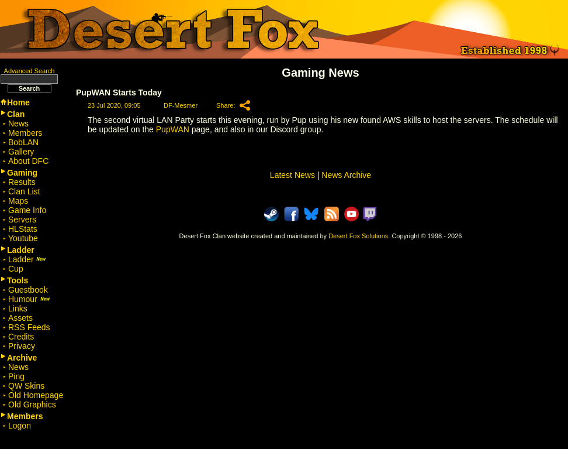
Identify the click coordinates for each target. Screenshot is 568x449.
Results (22, 182)
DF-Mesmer (181, 105)
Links (17, 308)
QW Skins (26, 385)
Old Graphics (32, 404)
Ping (16, 376)
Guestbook (28, 289)
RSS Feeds (29, 327)
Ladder (27, 259)
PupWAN (172, 129)
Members (25, 133)
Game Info (27, 210)
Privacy (21, 346)
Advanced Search (29, 70)
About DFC (28, 161)
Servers (22, 219)
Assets (20, 318)
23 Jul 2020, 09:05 (114, 105)
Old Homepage (35, 395)
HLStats (22, 229)
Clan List (24, 191)
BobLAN (23, 142)
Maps (18, 200)
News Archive (346, 175)
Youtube (23, 238)
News (18, 123)
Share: (225, 105)
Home (18, 102)
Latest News (292, 175)
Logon (19, 425)
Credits (21, 336)
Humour (29, 299)
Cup (15, 268)
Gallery (21, 151)
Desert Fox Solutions (358, 235)
